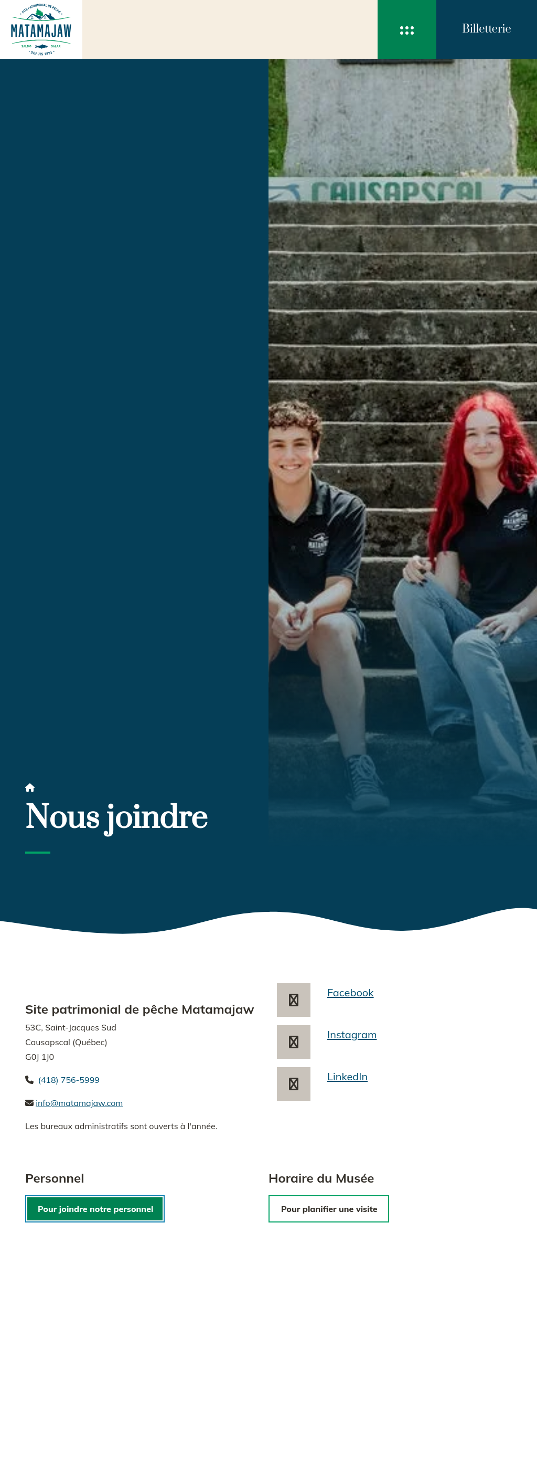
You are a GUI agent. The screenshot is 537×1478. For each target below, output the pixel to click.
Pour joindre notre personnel (95, 1209)
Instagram (352, 1034)
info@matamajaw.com (79, 1103)
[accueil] (41, 29)
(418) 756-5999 (69, 1080)
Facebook (350, 992)
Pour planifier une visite (329, 1209)
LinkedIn (347, 1076)
